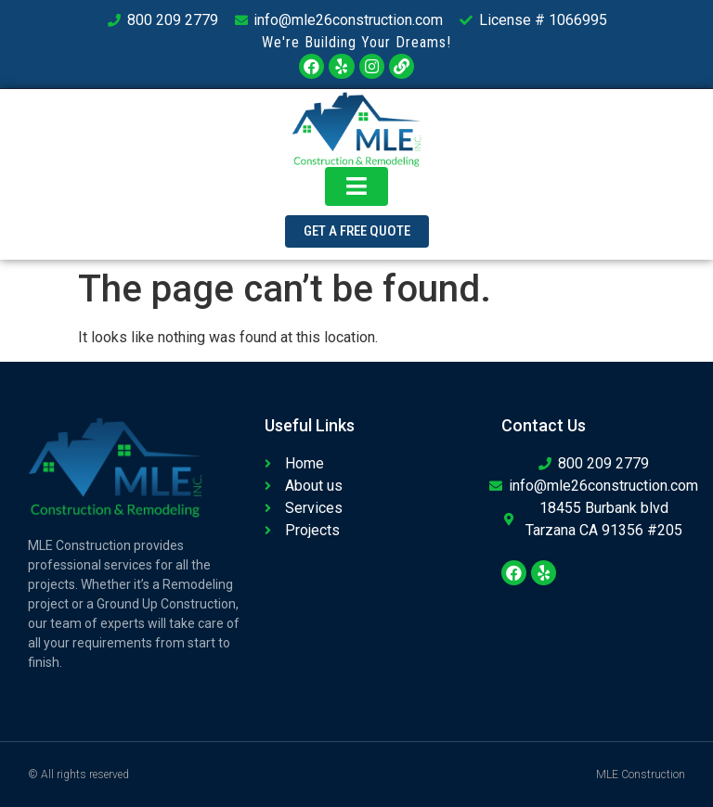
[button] (357, 231)
